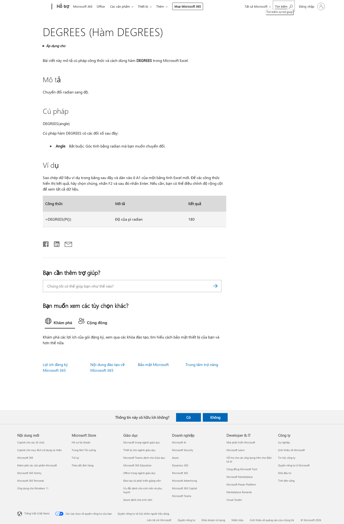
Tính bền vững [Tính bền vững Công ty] (286, 480)
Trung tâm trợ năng (202, 364)
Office (102, 6)
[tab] (60, 322)
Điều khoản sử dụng (213, 520)
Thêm (164, 6)
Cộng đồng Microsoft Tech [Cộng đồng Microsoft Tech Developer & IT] (241, 469)
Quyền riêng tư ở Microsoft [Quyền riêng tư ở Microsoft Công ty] (294, 465)
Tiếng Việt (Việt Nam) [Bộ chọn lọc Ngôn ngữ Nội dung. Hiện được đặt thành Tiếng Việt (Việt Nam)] (36, 513)
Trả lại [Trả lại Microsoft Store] (75, 457)
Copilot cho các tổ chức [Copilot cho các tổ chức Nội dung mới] (30, 442)
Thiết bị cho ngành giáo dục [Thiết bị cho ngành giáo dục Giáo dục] (139, 450)
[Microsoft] (33, 6)
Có (188, 417)
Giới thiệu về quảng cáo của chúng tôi (272, 520)
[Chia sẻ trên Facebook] (46, 243)
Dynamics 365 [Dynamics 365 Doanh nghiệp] (180, 465)
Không (215, 417)
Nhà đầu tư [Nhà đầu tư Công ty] (284, 473)
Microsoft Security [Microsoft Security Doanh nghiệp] (182, 450)
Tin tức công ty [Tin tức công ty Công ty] (286, 457)
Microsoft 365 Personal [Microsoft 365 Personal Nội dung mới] (30, 480)
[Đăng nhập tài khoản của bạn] (311, 6)
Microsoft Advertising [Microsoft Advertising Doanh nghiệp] (184, 480)
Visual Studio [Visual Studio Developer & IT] (234, 500)
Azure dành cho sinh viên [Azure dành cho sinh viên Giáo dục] (137, 500)
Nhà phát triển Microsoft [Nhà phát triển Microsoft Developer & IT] (240, 442)
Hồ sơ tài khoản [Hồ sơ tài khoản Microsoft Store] (81, 442)
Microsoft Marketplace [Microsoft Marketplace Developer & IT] (239, 477)
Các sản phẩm (122, 6)
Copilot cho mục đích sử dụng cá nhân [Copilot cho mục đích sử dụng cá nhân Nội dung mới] (39, 450)
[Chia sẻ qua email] (66, 243)
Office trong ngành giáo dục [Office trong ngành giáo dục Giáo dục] (139, 473)
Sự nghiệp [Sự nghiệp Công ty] (284, 442)
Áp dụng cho (55, 46)
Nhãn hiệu (237, 520)
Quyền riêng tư (186, 520)
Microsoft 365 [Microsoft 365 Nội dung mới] (25, 457)
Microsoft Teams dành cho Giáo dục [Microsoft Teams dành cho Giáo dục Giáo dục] (144, 457)
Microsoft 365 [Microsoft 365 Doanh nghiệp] (180, 473)
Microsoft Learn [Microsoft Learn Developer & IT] (235, 450)
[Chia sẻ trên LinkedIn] (54, 243)
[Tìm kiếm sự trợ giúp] (284, 6)
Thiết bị (146, 6)
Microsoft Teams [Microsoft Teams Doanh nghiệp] (181, 496)
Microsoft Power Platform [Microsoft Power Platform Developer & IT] (241, 484)
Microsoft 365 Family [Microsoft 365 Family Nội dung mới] (29, 473)
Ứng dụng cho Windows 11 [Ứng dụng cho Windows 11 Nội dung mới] (32, 488)
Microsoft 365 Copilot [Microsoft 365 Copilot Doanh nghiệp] (184, 488)
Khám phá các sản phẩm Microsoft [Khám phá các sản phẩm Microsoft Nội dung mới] (37, 465)
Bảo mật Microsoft (153, 364)
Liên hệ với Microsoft (159, 520)
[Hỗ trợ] (62, 6)
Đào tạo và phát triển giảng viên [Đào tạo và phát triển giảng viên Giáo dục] (142, 480)
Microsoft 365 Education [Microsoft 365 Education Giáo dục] (137, 465)
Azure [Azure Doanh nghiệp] (175, 457)
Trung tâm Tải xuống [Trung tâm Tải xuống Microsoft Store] (84, 450)
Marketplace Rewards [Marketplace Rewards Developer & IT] (239, 492)
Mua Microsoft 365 (191, 6)
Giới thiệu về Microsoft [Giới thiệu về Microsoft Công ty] (291, 450)
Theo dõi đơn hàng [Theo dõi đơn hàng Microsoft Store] (82, 465)
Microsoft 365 (82, 6)
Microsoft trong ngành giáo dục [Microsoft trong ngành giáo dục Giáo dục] (141, 442)
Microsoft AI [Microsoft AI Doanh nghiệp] (179, 442)
